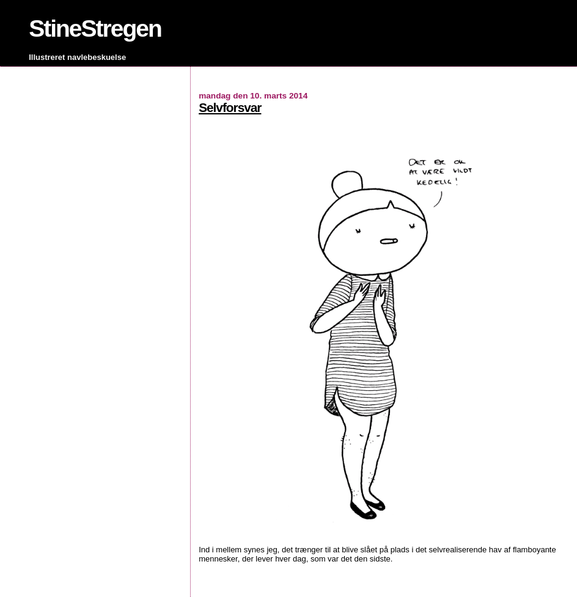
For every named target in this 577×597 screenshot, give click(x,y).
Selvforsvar (230, 107)
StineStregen (95, 28)
